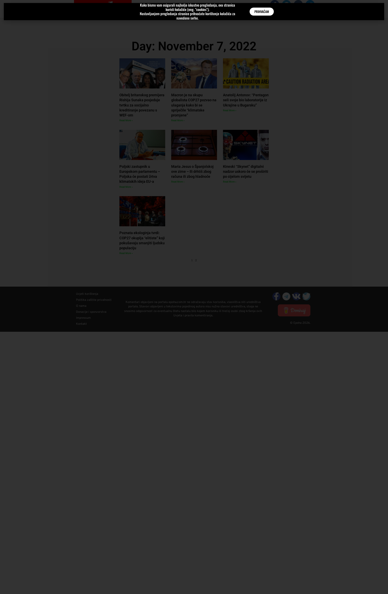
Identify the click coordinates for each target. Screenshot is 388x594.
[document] (194, 297)
